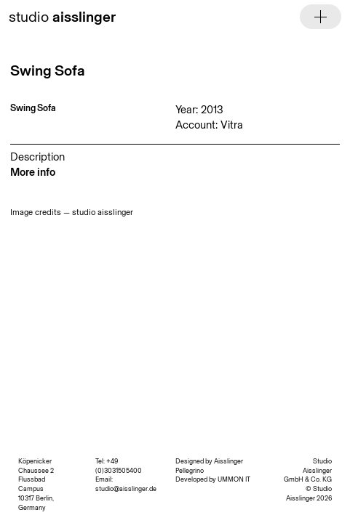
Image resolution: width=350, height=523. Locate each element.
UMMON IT (234, 479)
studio (62, 16)
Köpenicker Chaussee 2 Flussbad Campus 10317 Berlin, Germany (36, 484)
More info (32, 172)
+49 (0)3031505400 (118, 465)
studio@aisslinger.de (125, 488)
